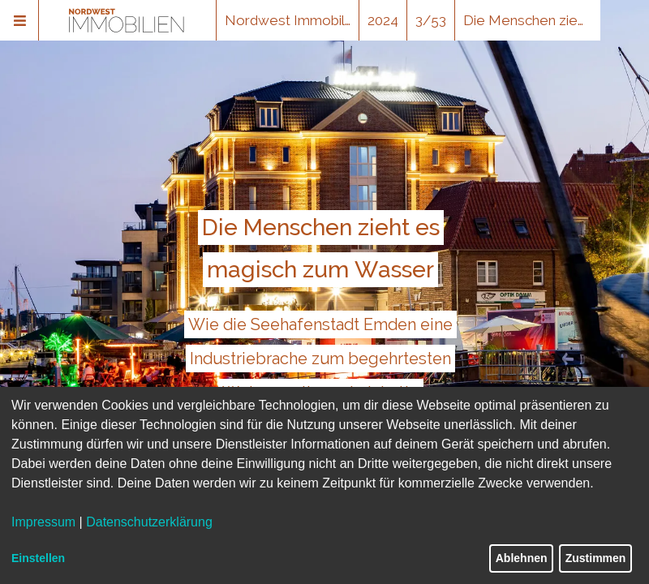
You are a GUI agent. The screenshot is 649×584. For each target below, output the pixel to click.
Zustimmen (595, 558)
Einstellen (38, 558)
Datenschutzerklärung (149, 522)
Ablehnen (522, 558)
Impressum (43, 522)
